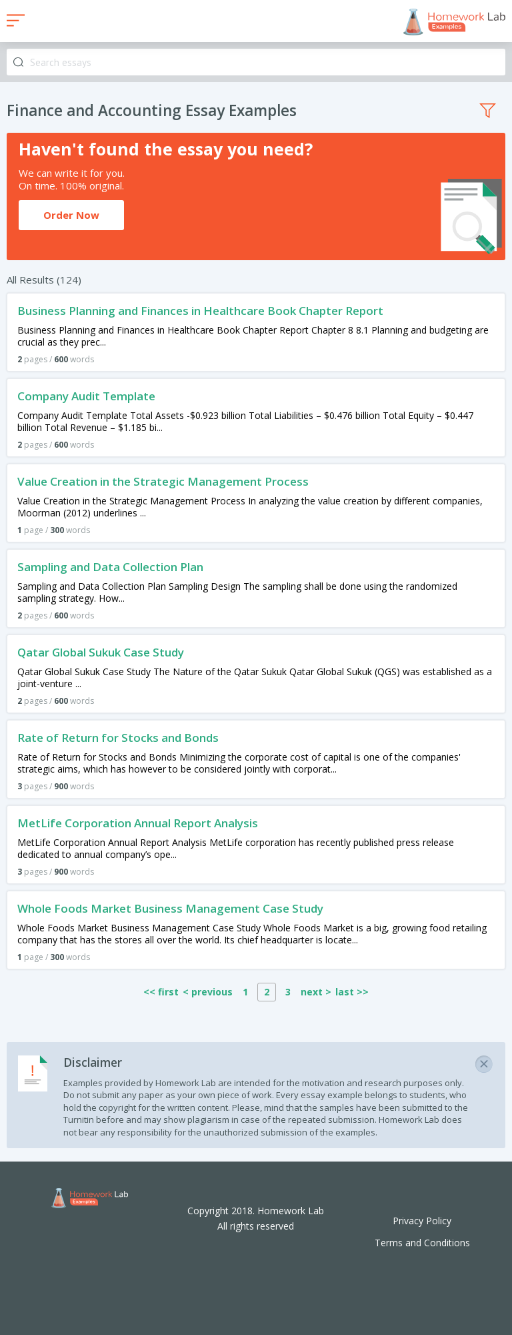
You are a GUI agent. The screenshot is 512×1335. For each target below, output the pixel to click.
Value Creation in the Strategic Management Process (163, 481)
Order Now (71, 214)
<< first (161, 991)
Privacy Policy (422, 1220)
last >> (352, 991)
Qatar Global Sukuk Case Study (100, 652)
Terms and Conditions (422, 1242)
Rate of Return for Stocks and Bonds (118, 737)
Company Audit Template (86, 396)
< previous (208, 991)
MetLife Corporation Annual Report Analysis (137, 823)
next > (316, 991)
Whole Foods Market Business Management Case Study (170, 908)
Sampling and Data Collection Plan (110, 566)
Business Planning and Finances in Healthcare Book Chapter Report (200, 310)
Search (18, 62)
